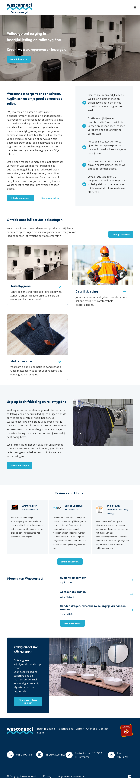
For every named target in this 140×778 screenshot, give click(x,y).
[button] (135, 7)
